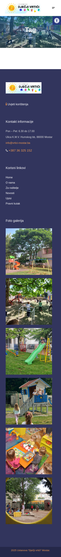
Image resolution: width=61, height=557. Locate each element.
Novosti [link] (10, 193)
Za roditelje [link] (12, 187)
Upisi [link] (9, 198)
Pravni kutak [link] (13, 203)
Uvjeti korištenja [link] (17, 104)
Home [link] (9, 177)
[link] (57, 20)
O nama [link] (10, 182)
